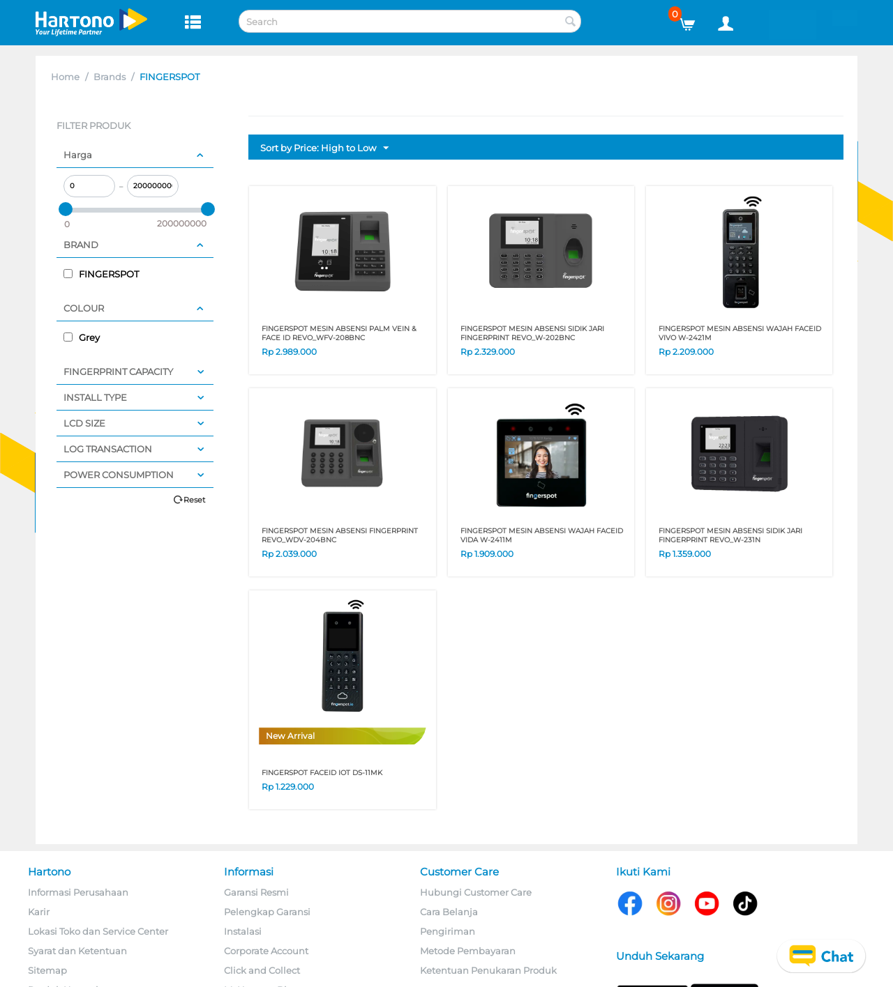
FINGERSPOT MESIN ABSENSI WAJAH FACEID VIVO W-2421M (740, 333)
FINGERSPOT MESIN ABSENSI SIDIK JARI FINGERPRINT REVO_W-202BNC (532, 333)
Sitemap (47, 970)
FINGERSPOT (101, 274)
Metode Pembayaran (468, 950)
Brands (109, 76)
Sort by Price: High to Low (324, 148)
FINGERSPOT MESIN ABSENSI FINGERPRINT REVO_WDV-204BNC (340, 535)
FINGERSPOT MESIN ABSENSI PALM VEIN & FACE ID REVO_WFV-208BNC (339, 333)
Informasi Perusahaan (78, 892)
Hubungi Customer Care (476, 892)
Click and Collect (262, 970)
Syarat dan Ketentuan (77, 950)
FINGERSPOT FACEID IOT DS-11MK (322, 772)
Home (65, 76)
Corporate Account (266, 950)
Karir (39, 911)
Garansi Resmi (256, 892)
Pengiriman (447, 931)
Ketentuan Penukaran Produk (488, 970)
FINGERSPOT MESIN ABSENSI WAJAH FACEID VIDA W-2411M (541, 535)
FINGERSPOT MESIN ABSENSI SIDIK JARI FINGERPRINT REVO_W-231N (730, 535)
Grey (81, 337)
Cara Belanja (449, 911)
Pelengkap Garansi (267, 911)
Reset (194, 500)
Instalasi (243, 931)
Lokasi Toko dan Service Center (98, 931)
